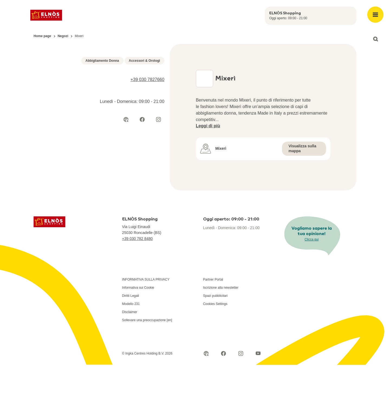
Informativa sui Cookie (138, 326)
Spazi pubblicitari (215, 334)
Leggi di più (208, 134)
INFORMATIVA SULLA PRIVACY (146, 318)
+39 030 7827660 (147, 182)
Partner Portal (213, 318)
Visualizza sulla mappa (302, 157)
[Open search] (375, 39)
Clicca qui (311, 277)
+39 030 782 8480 (137, 277)
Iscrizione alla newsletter (221, 326)
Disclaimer (129, 350)
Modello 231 (131, 342)
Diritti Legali (130, 334)
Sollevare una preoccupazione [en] (147, 358)
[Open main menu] (375, 14)
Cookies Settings (215, 342)
